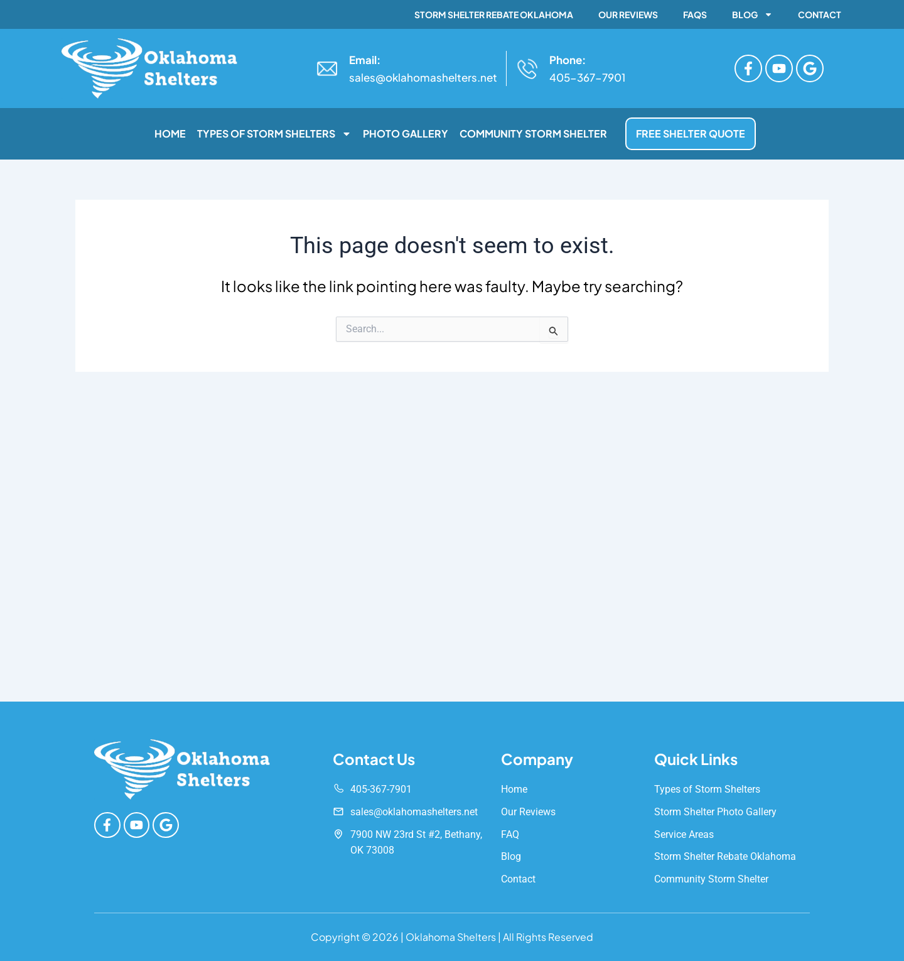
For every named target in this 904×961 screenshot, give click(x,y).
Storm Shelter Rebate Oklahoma (493, 14)
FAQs (695, 14)
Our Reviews (628, 14)
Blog (752, 14)
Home (170, 133)
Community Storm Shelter (533, 133)
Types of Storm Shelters (274, 133)
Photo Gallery (405, 133)
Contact (819, 14)
